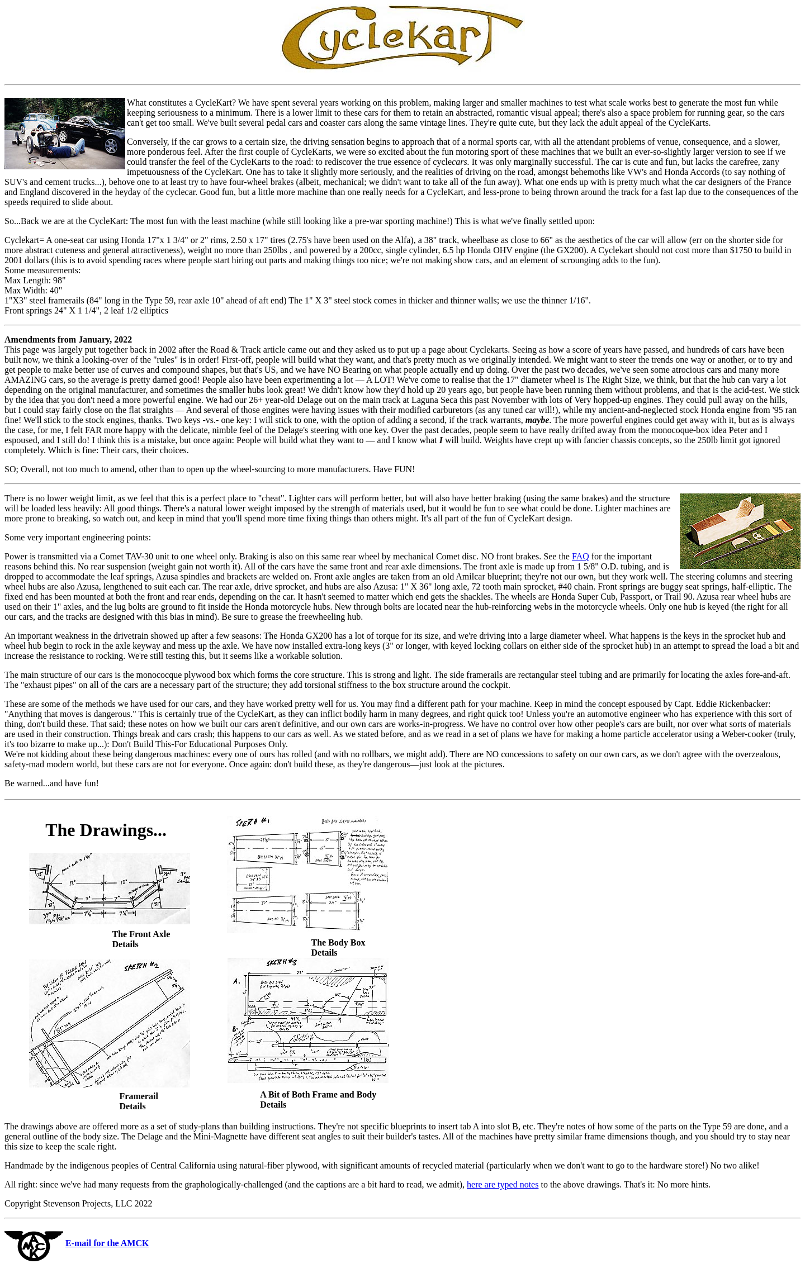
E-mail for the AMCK (107, 1243)
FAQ (580, 556)
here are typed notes (502, 1184)
